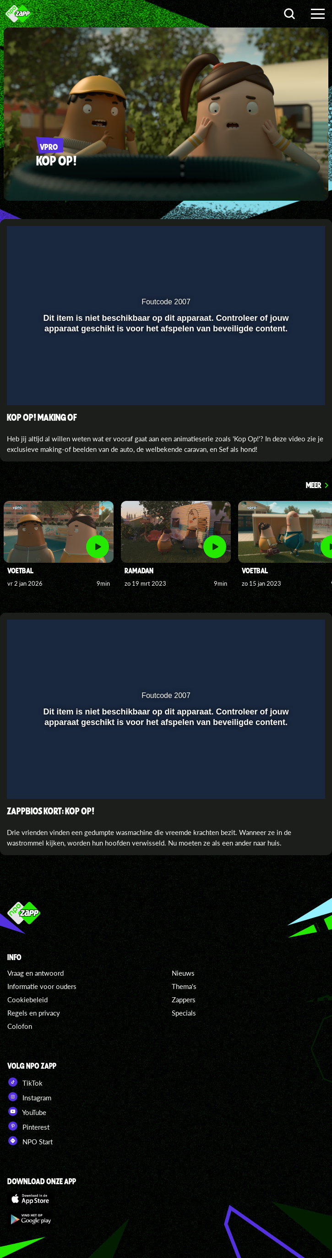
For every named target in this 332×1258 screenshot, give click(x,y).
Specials (184, 1013)
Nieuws (183, 973)
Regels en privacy (33, 1013)
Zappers (184, 999)
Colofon (19, 1026)
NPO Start (30, 1140)
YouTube (26, 1111)
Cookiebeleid (27, 999)
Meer (313, 485)
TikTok (25, 1082)
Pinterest (28, 1126)
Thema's (184, 986)
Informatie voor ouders (41, 986)
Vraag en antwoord (35, 973)
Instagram (29, 1096)
